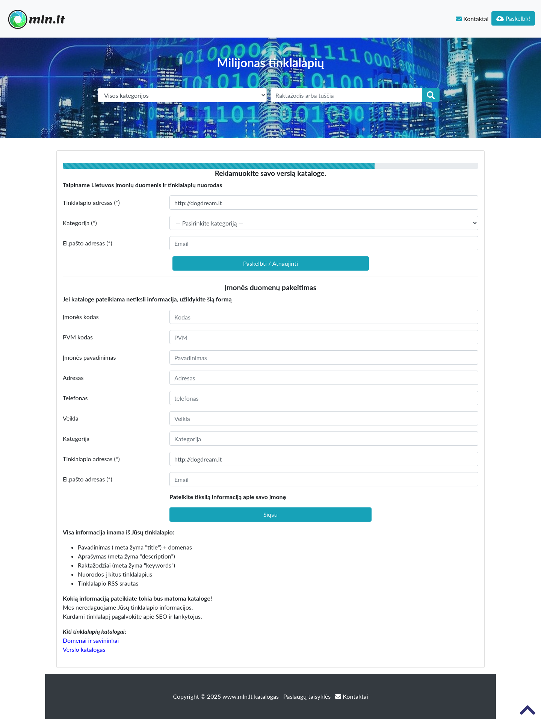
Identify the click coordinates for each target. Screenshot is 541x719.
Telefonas (75, 397)
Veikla (71, 418)
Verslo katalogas (84, 649)
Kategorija (76, 438)
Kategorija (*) (80, 222)
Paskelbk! (513, 18)
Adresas (73, 377)
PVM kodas (78, 337)
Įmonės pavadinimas (89, 357)
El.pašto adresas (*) (87, 243)
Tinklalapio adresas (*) (91, 202)
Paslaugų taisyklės (307, 696)
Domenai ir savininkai (91, 640)
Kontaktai (472, 18)
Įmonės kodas (81, 316)
